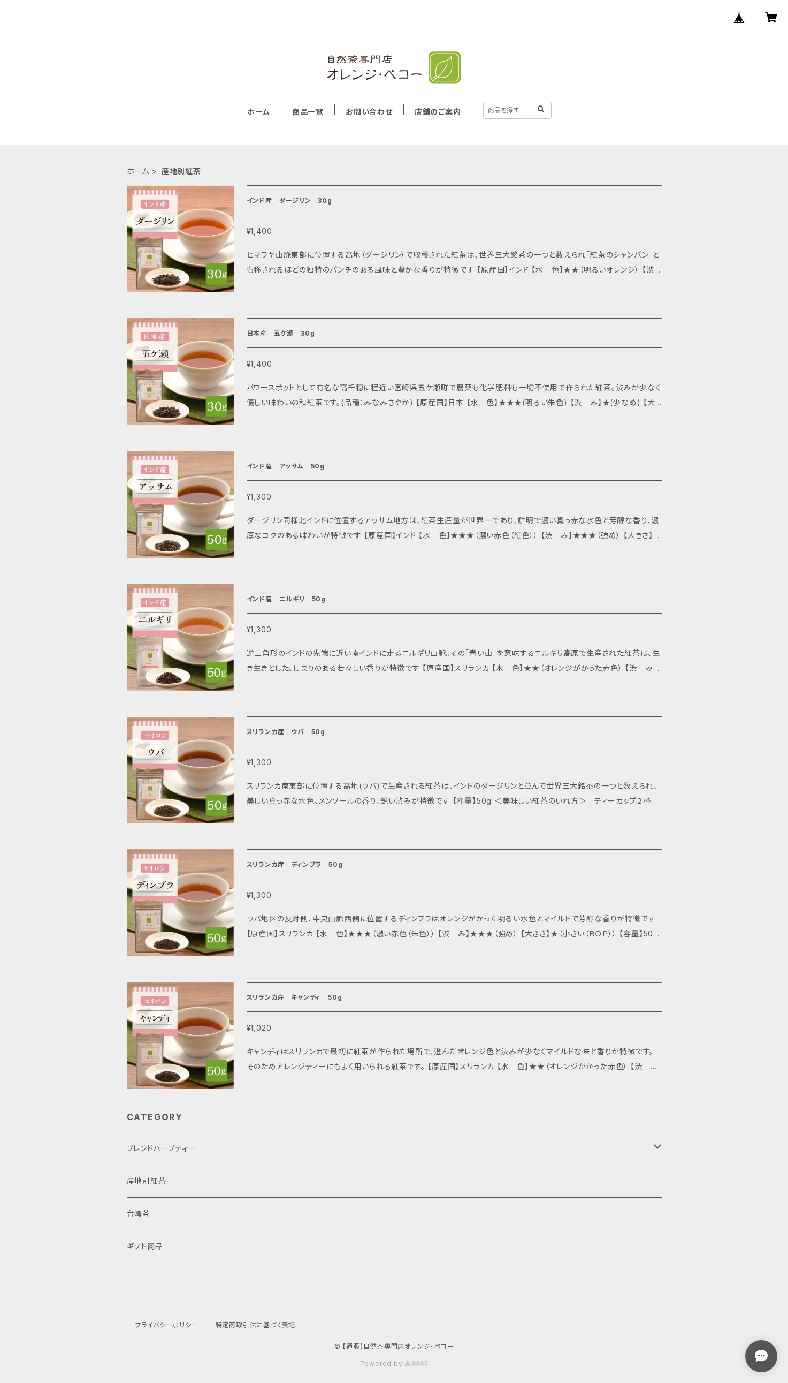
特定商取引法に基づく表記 (256, 1325)
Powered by (394, 1363)
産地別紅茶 (146, 1180)
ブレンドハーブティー (161, 1148)
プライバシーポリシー (166, 1325)
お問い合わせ (369, 111)
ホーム (258, 111)
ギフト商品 (145, 1246)
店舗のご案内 (438, 111)
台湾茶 (138, 1213)
